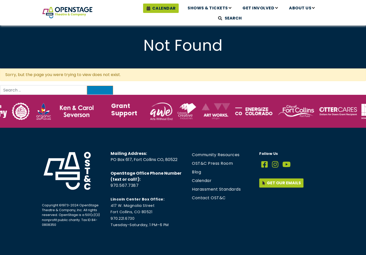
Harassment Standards (216, 189)
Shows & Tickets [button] (208, 8)
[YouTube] (286, 164)
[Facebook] (264, 164)
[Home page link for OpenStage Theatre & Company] (67, 12)
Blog (196, 172)
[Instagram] (275, 164)
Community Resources (216, 155)
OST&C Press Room (212, 163)
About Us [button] (300, 8)
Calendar (164, 8)
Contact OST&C (209, 198)
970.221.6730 (122, 218)
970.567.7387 (125, 185)
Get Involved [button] (258, 8)
